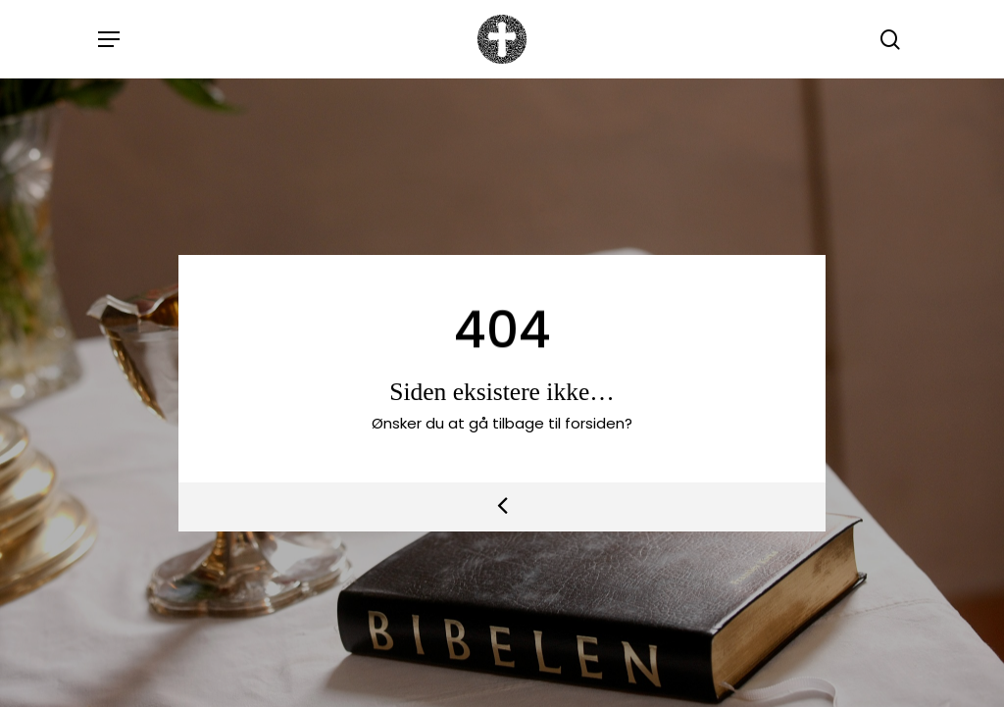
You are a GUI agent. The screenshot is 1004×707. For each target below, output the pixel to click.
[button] (109, 39)
